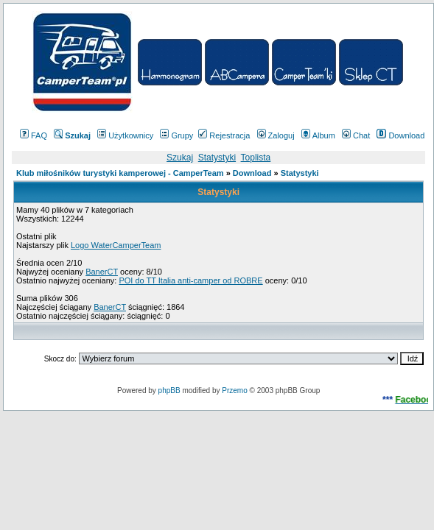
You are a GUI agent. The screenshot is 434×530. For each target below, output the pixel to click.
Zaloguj (276, 135)
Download (400, 135)
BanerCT (101, 271)
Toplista (256, 157)
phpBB (169, 390)
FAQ (33, 135)
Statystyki (217, 157)
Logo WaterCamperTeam (116, 245)
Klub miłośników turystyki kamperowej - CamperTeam (120, 173)
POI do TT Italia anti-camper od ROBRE (190, 280)
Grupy (176, 135)
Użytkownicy (125, 135)
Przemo (234, 390)
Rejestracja (224, 135)
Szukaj (180, 157)
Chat (356, 135)
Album (318, 135)
